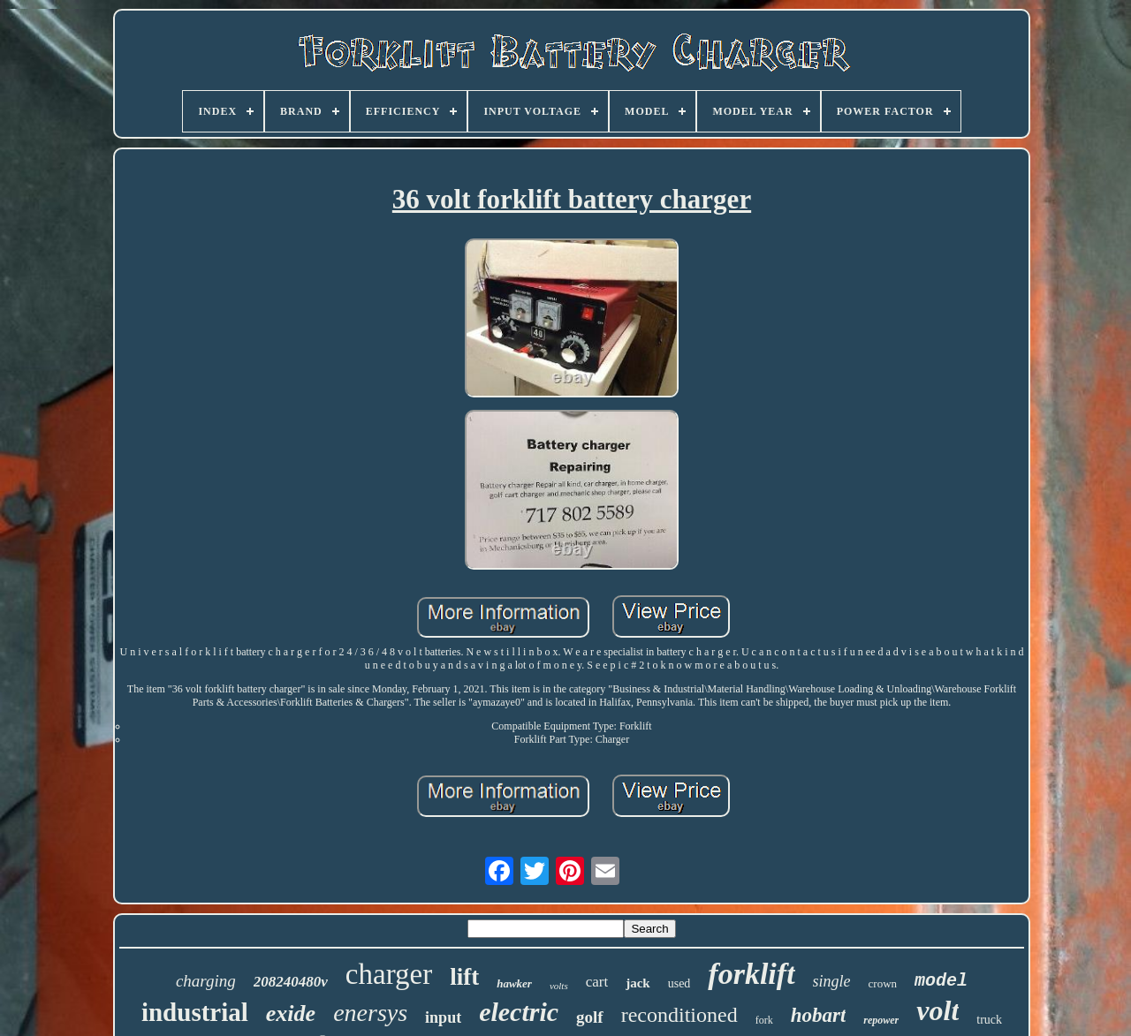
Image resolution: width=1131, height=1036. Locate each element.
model (941, 981)
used (679, 983)
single (832, 981)
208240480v (291, 981)
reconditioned (679, 1014)
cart (597, 981)
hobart (818, 1015)
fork (764, 1020)
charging (206, 981)
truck (989, 1019)
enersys (370, 1012)
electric (518, 1011)
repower (881, 1020)
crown (883, 983)
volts (559, 985)
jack (638, 983)
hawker (514, 983)
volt (937, 1010)
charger (388, 974)
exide (290, 1013)
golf (589, 1017)
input (443, 1017)
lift (464, 977)
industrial (194, 1012)
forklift (751, 973)
